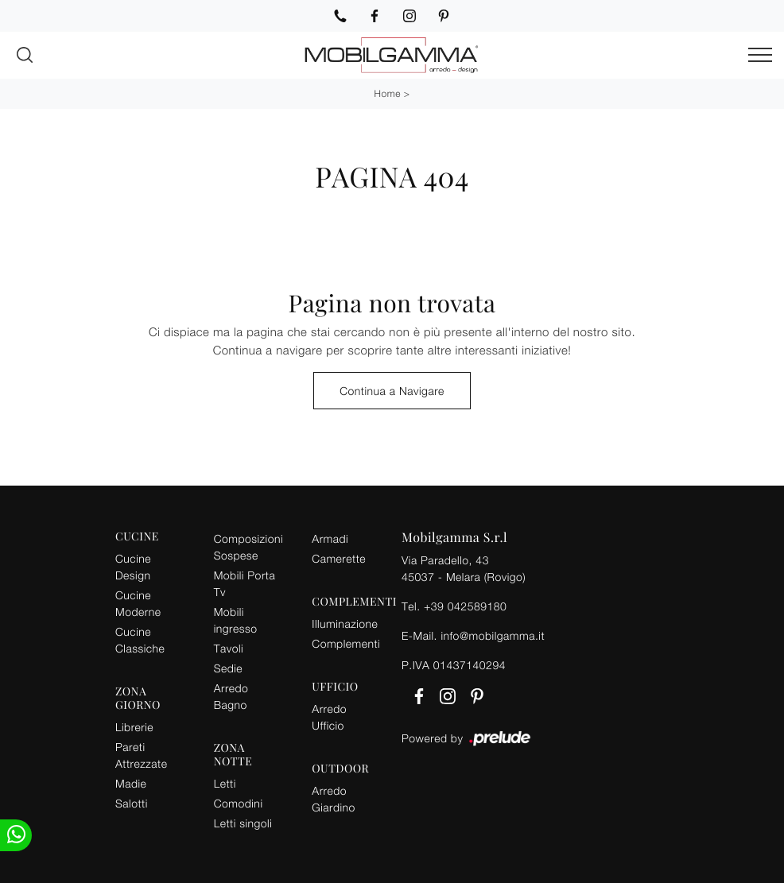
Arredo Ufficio (329, 717)
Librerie (134, 727)
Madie (130, 783)
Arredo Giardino (333, 799)
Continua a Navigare (392, 390)
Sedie (228, 668)
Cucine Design (133, 567)
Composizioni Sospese (248, 547)
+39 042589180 (465, 606)
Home (388, 93)
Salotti (131, 803)
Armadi (330, 538)
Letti (225, 783)
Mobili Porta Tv (245, 583)
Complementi (346, 643)
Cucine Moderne (138, 603)
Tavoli (229, 648)
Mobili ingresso (236, 620)
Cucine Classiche (140, 640)
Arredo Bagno (231, 696)
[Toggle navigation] (760, 56)
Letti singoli (243, 823)
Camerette (339, 558)
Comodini (238, 803)
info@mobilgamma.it (493, 635)
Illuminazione (345, 623)
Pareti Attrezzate (141, 755)
